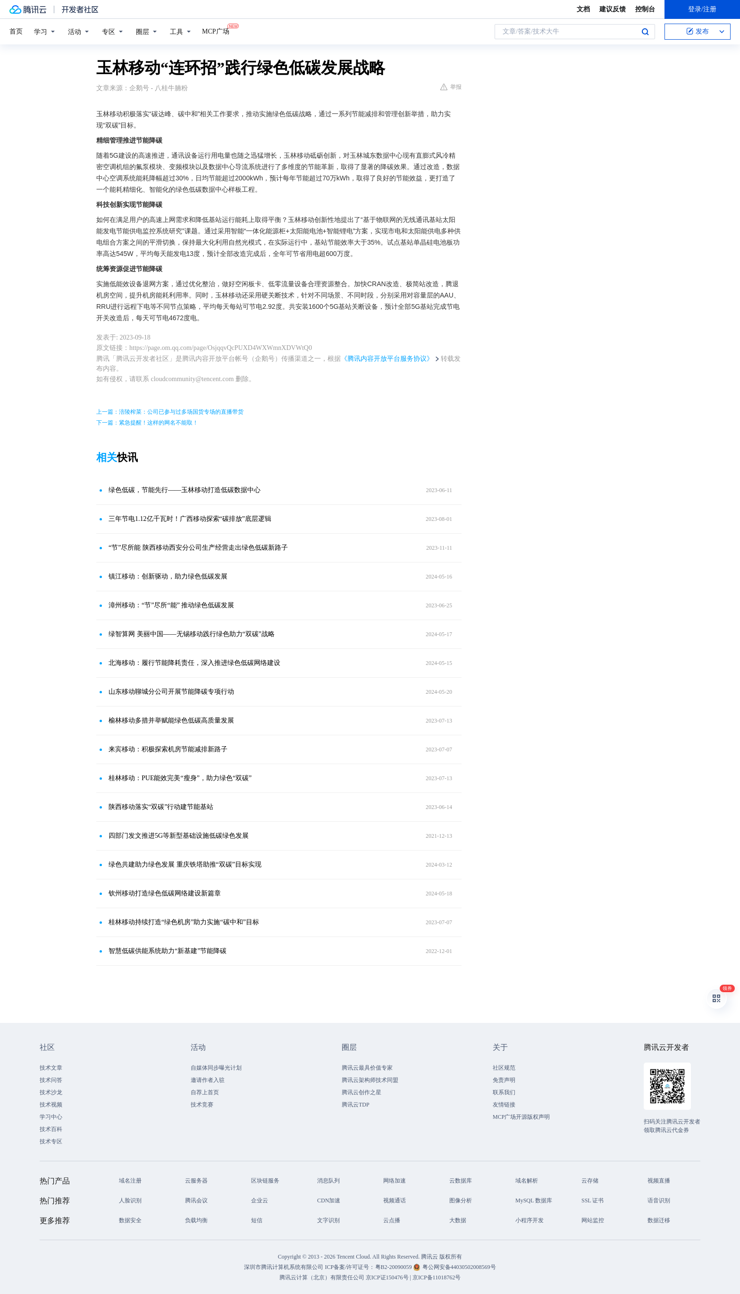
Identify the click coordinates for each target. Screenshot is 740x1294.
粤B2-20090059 (394, 1267)
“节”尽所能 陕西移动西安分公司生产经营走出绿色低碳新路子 (198, 547)
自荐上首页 (205, 1092)
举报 (451, 87)
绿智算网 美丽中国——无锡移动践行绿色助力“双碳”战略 (192, 634)
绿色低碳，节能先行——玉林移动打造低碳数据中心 (185, 490)
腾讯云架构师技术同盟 (370, 1080)
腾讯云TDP (356, 1104)
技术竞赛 (202, 1104)
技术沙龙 (51, 1092)
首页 (16, 31)
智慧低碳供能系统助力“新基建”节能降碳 (168, 950)
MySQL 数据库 (533, 1200)
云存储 (589, 1180)
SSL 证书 (592, 1200)
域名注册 (130, 1180)
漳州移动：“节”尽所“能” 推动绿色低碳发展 (171, 605)
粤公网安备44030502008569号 (459, 1267)
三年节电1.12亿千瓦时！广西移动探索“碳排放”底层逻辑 (190, 518)
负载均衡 (196, 1220)
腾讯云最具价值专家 (367, 1067)
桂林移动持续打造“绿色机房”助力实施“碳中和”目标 (184, 922)
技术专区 (51, 1141)
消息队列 (328, 1180)
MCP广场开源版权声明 (521, 1117)
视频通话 (394, 1200)
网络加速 (394, 1180)
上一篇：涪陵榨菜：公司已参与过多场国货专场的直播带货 (170, 412)
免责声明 (504, 1080)
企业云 (259, 1200)
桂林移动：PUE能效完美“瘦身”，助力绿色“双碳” (180, 778)
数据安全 (130, 1220)
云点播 (391, 1220)
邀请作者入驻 (208, 1080)
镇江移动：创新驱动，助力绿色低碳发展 (168, 576)
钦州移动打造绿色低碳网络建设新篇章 (165, 893)
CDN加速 (328, 1200)
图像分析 (460, 1200)
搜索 (645, 31)
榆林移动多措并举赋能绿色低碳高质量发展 (171, 720)
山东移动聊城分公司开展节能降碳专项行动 (171, 691)
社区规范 (504, 1067)
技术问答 (51, 1080)
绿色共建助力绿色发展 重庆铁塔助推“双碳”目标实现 (185, 864)
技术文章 (51, 1067)
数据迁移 (659, 1220)
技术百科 (51, 1129)
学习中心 (51, 1117)
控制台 (645, 9)
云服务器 (196, 1180)
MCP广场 (215, 30)
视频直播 (659, 1180)
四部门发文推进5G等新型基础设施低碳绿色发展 (179, 835)
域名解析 (526, 1180)
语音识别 (659, 1200)
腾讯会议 (196, 1200)
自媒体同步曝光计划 (216, 1067)
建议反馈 (612, 9)
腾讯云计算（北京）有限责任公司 (321, 1277)
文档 (583, 9)
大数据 (457, 1220)
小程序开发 (529, 1220)
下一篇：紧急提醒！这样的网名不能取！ (147, 422)
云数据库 (460, 1180)
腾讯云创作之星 (361, 1092)
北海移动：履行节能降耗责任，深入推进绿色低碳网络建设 (194, 662)
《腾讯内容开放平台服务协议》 (387, 358)
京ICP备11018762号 (436, 1277)
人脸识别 (130, 1200)
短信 (256, 1220)
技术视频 (51, 1104)
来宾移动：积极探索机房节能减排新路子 (168, 749)
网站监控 (592, 1220)
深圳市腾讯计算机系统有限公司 (283, 1267)
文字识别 (328, 1220)
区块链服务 (265, 1180)
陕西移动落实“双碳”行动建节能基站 (161, 806)
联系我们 (504, 1092)
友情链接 (504, 1104)
